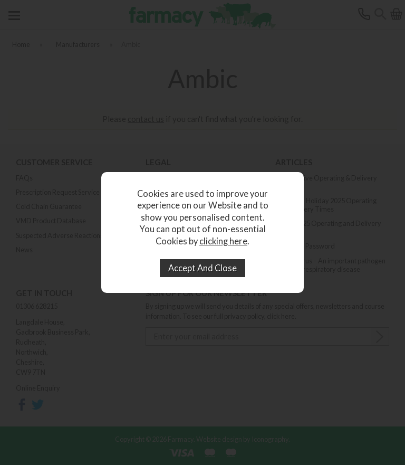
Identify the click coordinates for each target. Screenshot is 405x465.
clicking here (223, 241)
